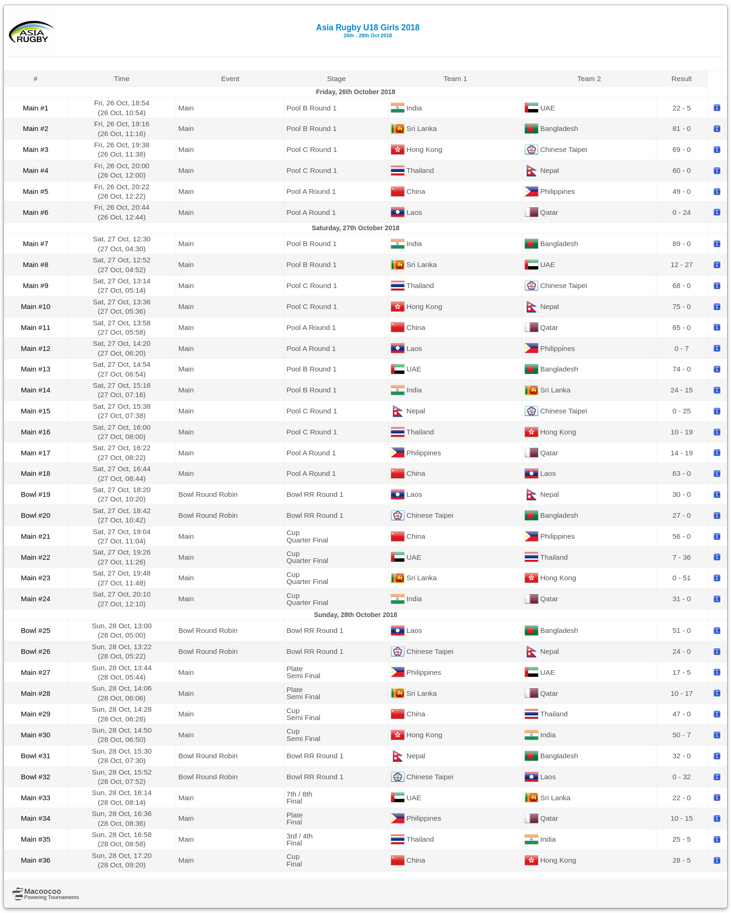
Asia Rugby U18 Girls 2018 (368, 30)
